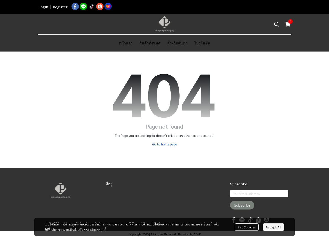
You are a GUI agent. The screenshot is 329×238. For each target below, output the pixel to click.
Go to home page (164, 144)
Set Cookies (247, 227)
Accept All (273, 227)
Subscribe (242, 205)
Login (43, 7)
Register (60, 7)
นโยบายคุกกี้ (98, 230)
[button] (277, 24)
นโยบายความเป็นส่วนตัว (67, 230)
